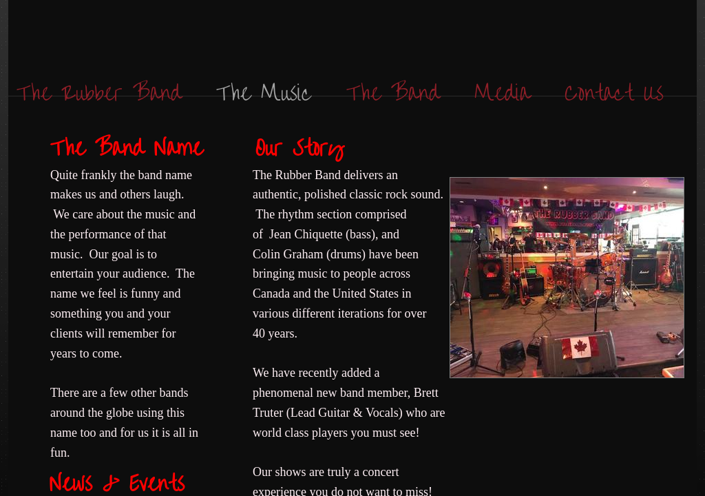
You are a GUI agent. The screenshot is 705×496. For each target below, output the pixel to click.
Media (502, 91)
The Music (264, 91)
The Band (393, 91)
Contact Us (614, 91)
